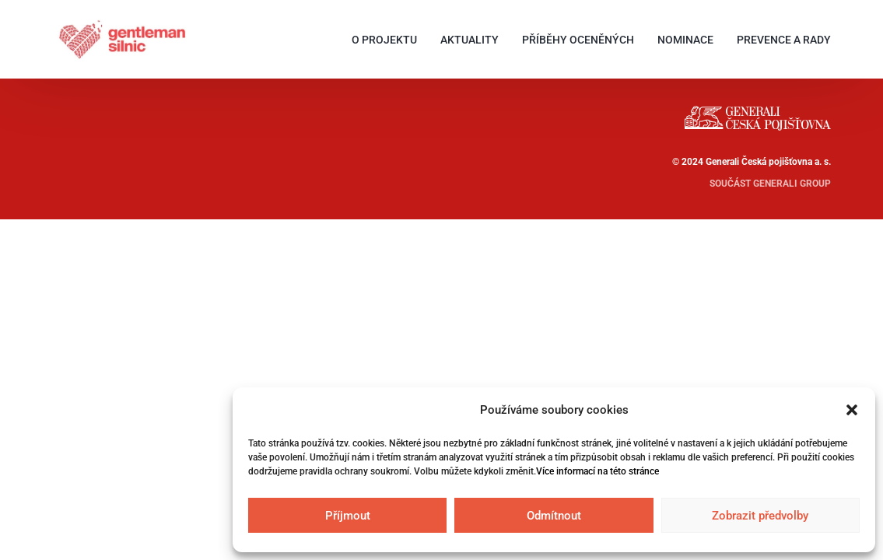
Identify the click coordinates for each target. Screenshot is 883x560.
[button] (852, 410)
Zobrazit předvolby (760, 516)
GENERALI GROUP (792, 183)
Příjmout (347, 516)
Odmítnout (554, 516)
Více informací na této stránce (597, 471)
